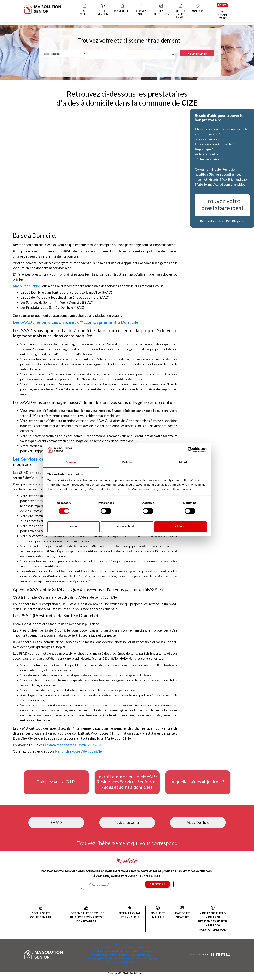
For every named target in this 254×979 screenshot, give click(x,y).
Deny (73, 526)
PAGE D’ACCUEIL (84, 9)
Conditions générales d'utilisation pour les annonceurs (122, 947)
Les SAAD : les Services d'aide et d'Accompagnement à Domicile (75, 322)
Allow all (180, 526)
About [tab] (183, 462)
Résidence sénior (127, 822)
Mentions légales (122, 944)
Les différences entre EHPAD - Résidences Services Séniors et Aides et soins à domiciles (127, 782)
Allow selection (127, 526)
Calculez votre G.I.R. (56, 781)
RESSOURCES (122, 8)
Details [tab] (127, 462)
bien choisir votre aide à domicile (78, 751)
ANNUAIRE (197, 8)
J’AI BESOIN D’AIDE (222, 15)
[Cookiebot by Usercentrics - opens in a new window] (190, 450)
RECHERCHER (197, 53)
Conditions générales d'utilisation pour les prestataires (122, 954)
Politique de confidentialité (121, 962)
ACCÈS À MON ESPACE (180, 11)
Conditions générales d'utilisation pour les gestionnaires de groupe (122, 958)
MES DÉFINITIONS (161, 9)
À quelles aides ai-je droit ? (198, 781)
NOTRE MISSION (103, 9)
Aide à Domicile (198, 822)
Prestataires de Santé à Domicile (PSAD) (72, 745)
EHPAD (56, 822)
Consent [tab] (71, 462)
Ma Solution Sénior (26, 286)
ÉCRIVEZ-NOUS (141, 9)
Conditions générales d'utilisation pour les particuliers (122, 951)
